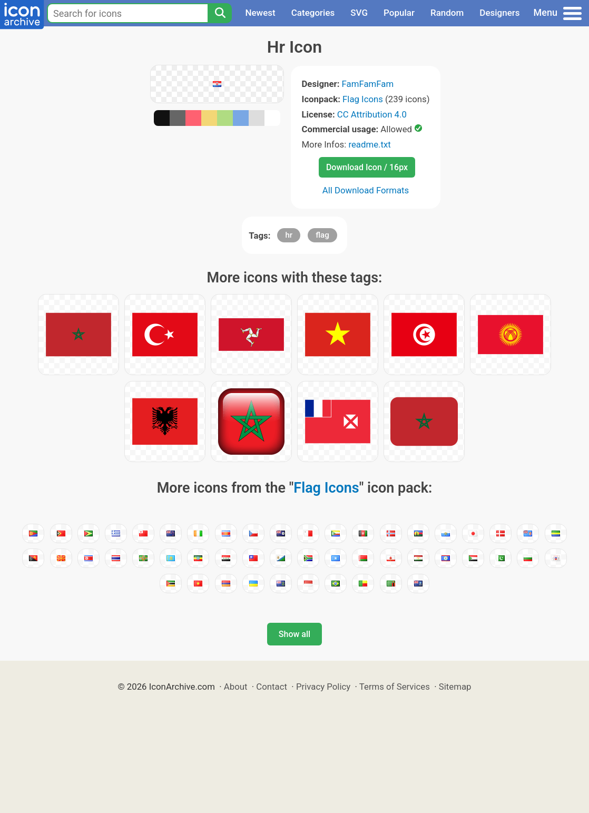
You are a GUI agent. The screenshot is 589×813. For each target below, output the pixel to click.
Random (447, 12)
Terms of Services (394, 686)
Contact (271, 686)
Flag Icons (362, 99)
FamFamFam (368, 84)
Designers (499, 12)
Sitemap (455, 686)
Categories (313, 12)
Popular (399, 12)
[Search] (220, 13)
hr (288, 235)
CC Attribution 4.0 (372, 114)
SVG (359, 12)
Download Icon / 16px (367, 167)
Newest (260, 12)
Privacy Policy (323, 686)
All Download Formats (365, 190)
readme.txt (369, 144)
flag (322, 235)
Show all (294, 634)
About (236, 686)
